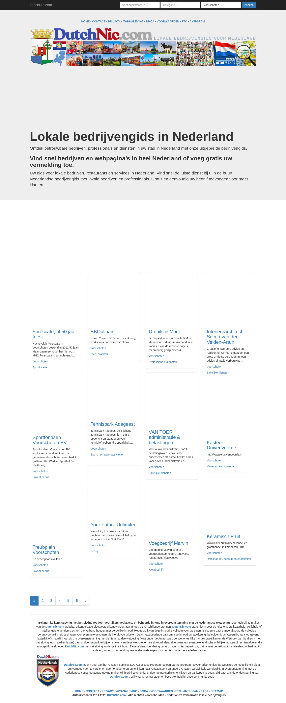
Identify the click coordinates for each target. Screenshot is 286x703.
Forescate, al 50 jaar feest (54, 334)
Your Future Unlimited (113, 524)
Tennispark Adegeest (113, 424)
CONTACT (98, 21)
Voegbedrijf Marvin (168, 543)
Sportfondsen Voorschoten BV (50, 440)
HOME (85, 21)
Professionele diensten (163, 362)
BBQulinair (102, 331)
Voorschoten (40, 361)
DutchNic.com (41, 5)
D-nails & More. (165, 331)
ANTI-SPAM (197, 21)
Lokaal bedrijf (41, 477)
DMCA (150, 21)
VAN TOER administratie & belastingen (164, 437)
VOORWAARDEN (168, 21)
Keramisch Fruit (223, 536)
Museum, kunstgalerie (220, 466)
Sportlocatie (40, 367)
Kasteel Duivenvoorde (221, 445)
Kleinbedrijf (155, 569)
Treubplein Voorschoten (46, 549)
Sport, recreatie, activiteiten (107, 454)
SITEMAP (217, 691)
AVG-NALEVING (132, 21)
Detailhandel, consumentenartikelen (229, 558)
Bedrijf (95, 551)
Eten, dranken (99, 354)
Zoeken (249, 5)
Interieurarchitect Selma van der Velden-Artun (224, 337)
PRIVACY (114, 21)
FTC (184, 21)
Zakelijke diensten (218, 372)
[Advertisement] (143, 98)
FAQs (204, 691)
